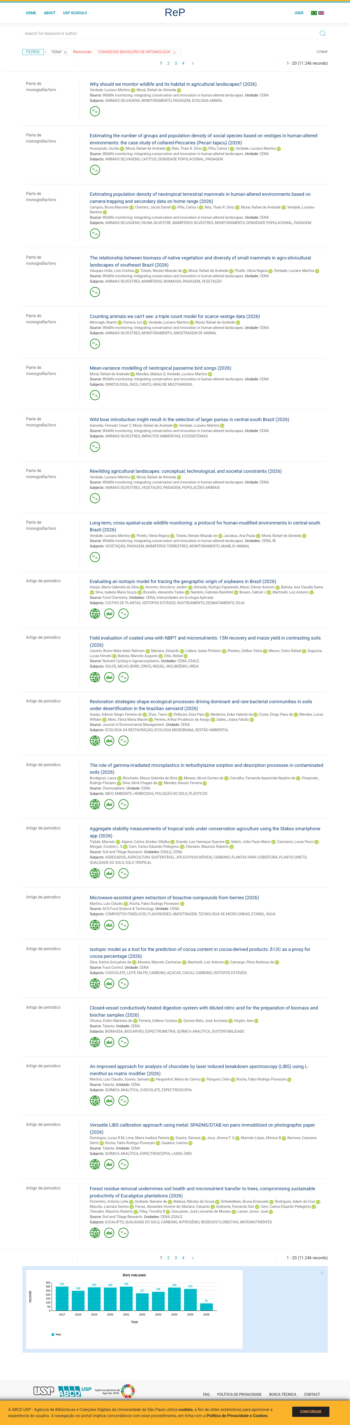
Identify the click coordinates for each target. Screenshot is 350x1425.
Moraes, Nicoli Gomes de (203, 778)
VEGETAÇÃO (212, 281)
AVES (133, 384)
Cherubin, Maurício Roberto (207, 847)
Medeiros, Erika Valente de (232, 714)
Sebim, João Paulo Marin (251, 842)
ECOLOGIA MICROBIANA (173, 730)
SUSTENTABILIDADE (228, 1031)
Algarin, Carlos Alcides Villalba (145, 842)
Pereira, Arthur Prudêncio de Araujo (182, 719)
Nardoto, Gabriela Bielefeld (212, 592)
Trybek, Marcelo (102, 842)
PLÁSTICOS (198, 794)
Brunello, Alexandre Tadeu (163, 592)
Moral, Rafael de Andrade (145, 148)
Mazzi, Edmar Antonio (257, 587)
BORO (134, 666)
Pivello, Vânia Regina (251, 271)
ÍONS (188, 1154)
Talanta (108, 1026)
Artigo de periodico (43, 580)
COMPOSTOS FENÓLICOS (125, 914)
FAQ (206, 1394)
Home (31, 13)
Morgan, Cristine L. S (106, 847)
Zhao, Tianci (157, 714)
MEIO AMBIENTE (118, 794)
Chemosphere (114, 788)
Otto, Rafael (173, 656)
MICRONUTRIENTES (256, 1222)
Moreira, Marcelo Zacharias (159, 962)
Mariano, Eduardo (165, 651)
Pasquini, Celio (218, 1079)
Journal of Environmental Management (133, 725)
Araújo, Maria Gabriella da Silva (114, 587)
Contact (312, 1394)
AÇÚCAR (174, 973)
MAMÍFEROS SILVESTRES (193, 223)
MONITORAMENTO (156, 101)
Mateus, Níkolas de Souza (193, 1201)
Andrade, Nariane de (151, 1201)
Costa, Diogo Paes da (276, 714)
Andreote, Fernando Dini (235, 1207)
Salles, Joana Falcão (232, 719)
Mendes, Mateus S (150, 374)
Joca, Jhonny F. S (220, 1138)
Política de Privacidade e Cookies (237, 1415)
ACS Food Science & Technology (128, 909)
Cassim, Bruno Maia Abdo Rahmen (117, 651)
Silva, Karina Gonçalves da (110, 962)
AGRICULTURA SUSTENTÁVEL (151, 857)
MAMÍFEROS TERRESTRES (167, 546)
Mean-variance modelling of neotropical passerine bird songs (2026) (160, 368)
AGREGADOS (115, 857)
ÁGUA (271, 914)
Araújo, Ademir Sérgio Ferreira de (116, 714)
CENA (264, 95)
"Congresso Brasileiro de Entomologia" (137, 52)
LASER (176, 1154)
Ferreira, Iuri (132, 322)
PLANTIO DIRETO (292, 857)
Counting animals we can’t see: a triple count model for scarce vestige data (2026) (175, 316)
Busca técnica (282, 1394)
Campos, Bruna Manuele (109, 207)
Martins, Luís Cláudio (106, 904)
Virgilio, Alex (244, 1021)
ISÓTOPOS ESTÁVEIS (159, 603)
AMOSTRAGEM (185, 914)
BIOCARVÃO (134, 1031)
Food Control (113, 967)
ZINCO (146, 666)
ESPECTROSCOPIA (177, 1090)
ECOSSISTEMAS (195, 436)
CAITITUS (149, 159)
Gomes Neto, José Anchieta (206, 1021)
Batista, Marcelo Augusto (138, 656)
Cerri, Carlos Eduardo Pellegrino (154, 847)
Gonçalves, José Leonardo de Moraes (201, 1211)
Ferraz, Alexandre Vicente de (157, 1207)
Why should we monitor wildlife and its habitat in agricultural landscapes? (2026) (173, 84)
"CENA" (59, 52)
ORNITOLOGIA (116, 384)
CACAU (188, 973)
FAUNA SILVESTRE (156, 223)
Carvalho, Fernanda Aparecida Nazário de (262, 778)
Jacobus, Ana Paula (239, 536)
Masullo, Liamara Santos (109, 1207)
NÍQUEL (159, 666)
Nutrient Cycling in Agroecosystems (131, 661)
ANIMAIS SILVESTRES (122, 281)
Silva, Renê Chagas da (139, 783)
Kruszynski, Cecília (104, 148)
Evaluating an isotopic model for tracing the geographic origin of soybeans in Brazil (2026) (183, 581)
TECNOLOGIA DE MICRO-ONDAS (224, 914)
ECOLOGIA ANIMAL (207, 101)
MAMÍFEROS (152, 281)
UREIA (194, 666)
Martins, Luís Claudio (106, 1079)
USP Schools (75, 13)
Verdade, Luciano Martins (110, 90)
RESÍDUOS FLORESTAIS (219, 1222)
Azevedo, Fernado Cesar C (110, 425)
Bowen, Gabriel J (253, 592)
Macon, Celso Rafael (285, 651)
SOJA (240, 603)
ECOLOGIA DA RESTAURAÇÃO (129, 730)
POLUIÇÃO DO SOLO (171, 794)
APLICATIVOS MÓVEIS (194, 857)
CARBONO (222, 857)
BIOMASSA (172, 281)
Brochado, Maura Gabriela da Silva (150, 778)
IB (274, 541)
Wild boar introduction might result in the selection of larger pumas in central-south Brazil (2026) (189, 419)
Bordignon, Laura (103, 778)
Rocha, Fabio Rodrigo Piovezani (154, 904)
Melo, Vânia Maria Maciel (128, 719)
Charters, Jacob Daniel (153, 207)
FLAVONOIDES (159, 914)
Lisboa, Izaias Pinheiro (203, 651)
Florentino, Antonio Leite (109, 1201)
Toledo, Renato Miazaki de (161, 271)
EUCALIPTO (114, 1222)
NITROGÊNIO (189, 1222)
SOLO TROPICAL (138, 863)
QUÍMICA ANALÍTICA (193, 1031)
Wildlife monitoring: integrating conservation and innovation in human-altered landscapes (173, 95)
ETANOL (257, 914)
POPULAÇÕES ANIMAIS (201, 488)
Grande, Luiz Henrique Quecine (200, 842)
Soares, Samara (136, 1079)
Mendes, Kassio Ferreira (183, 783)
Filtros (33, 52)
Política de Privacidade (239, 1394)
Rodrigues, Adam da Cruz (295, 1201)
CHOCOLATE (115, 973)
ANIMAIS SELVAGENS (122, 101)
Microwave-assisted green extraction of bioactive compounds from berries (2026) (174, 897)
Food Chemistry (115, 598)
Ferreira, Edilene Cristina (158, 1021)
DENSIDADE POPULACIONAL (181, 159)
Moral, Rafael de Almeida (156, 90)
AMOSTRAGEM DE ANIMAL (195, 333)
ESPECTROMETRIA (160, 1031)
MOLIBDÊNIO (176, 666)
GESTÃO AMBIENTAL (212, 730)
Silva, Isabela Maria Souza (116, 592)
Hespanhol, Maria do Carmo (178, 1079)
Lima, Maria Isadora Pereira (147, 1138)
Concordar (310, 1412)
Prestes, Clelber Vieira (245, 651)
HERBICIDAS (143, 794)
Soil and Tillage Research (122, 852)
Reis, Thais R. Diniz (187, 148)
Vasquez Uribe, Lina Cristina (112, 271)
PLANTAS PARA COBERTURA (254, 857)
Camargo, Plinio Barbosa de (252, 962)
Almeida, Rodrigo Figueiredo (216, 587)
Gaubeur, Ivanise (174, 1143)
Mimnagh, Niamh (103, 322)
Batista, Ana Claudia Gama (302, 587)
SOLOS (110, 666)
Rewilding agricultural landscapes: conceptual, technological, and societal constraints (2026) (186, 471)
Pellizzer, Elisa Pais (189, 714)
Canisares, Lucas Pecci (295, 842)
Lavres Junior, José (252, 1211)
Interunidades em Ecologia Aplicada (185, 598)
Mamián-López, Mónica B (261, 1138)
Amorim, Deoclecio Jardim (166, 587)
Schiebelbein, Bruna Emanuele (245, 1201)
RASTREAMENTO (190, 603)
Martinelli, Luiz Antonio (291, 592)
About (49, 13)
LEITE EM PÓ (137, 973)
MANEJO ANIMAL (235, 546)
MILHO (123, 666)
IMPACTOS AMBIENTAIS (161, 436)
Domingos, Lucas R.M (107, 1138)
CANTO (145, 384)
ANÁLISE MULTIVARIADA (172, 384)
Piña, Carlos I (218, 148)
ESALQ (193, 661)
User (299, 13)
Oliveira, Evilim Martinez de (111, 1021)
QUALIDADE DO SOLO (107, 863)
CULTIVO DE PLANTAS (123, 603)
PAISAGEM (181, 101)
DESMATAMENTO (220, 603)
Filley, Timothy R (152, 1211)
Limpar (322, 51)
